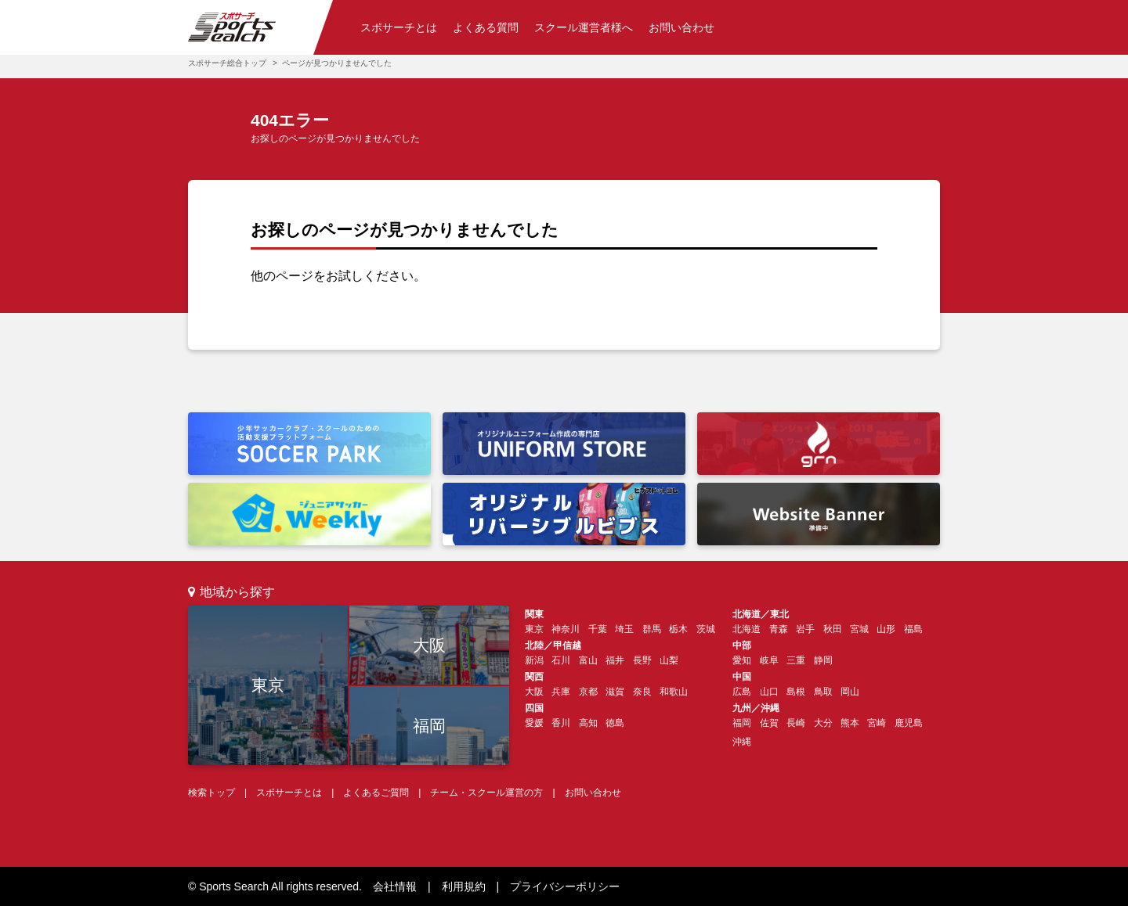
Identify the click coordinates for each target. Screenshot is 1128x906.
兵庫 (560, 691)
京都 (588, 691)
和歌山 (674, 691)
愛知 (741, 660)
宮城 (859, 629)
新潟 (534, 660)
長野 (642, 660)
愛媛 (534, 722)
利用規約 (464, 886)
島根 (795, 691)
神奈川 (565, 629)
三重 (795, 660)
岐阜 (769, 660)
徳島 (615, 722)
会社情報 (395, 886)
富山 (588, 660)
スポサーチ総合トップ (227, 63)
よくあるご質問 (376, 792)
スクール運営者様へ (583, 27)
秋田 (832, 629)
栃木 (678, 629)
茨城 (705, 629)
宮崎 (876, 722)
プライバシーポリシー (565, 886)
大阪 (429, 645)
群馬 (651, 629)
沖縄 (741, 741)
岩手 (805, 629)
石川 (560, 660)
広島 (741, 691)
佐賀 (769, 722)
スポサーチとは (398, 27)
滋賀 (615, 691)
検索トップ (211, 792)
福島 (913, 629)
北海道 (746, 629)
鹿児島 (909, 722)
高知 (588, 722)
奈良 (642, 691)
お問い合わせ (681, 27)
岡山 (850, 691)
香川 (560, 722)
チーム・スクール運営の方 (486, 792)
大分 (823, 722)
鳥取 (823, 691)
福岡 (429, 726)
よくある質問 (486, 27)
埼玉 (624, 629)
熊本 (850, 722)
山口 (769, 691)
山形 (886, 629)
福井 (615, 660)
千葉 (597, 629)
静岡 (823, 660)
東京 (267, 685)
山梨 (669, 660)
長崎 (795, 722)
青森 (778, 629)
